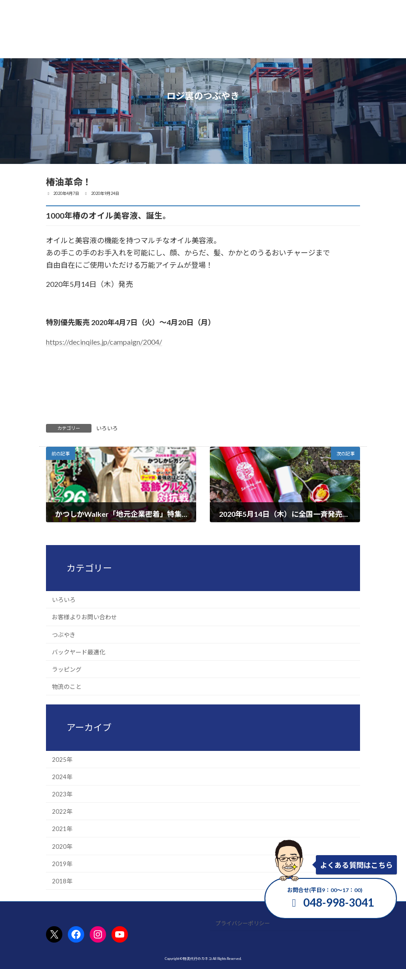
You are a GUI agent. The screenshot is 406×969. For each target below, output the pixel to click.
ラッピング (66, 669)
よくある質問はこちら (356, 865)
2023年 (62, 794)
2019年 (62, 863)
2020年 (62, 846)
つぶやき (64, 634)
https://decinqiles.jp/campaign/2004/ (104, 341)
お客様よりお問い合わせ (84, 617)
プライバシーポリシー (242, 923)
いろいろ (107, 428)
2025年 (62, 759)
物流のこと (66, 686)
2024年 (62, 776)
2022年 (62, 811)
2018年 (62, 881)
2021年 (62, 829)
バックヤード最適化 (78, 652)
